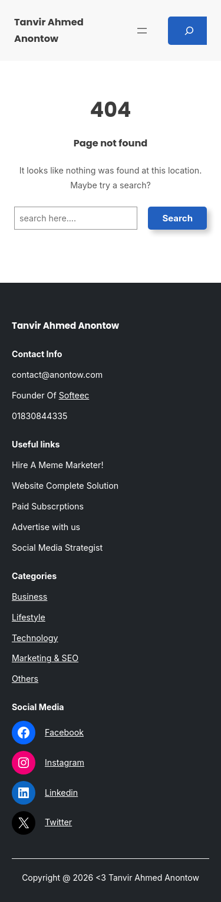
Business (29, 596)
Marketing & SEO (45, 658)
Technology (35, 638)
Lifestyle (28, 617)
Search (177, 218)
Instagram (64, 762)
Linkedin (61, 792)
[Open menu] (142, 31)
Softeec (74, 395)
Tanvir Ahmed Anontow (65, 325)
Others (25, 679)
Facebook (64, 732)
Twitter (58, 822)
